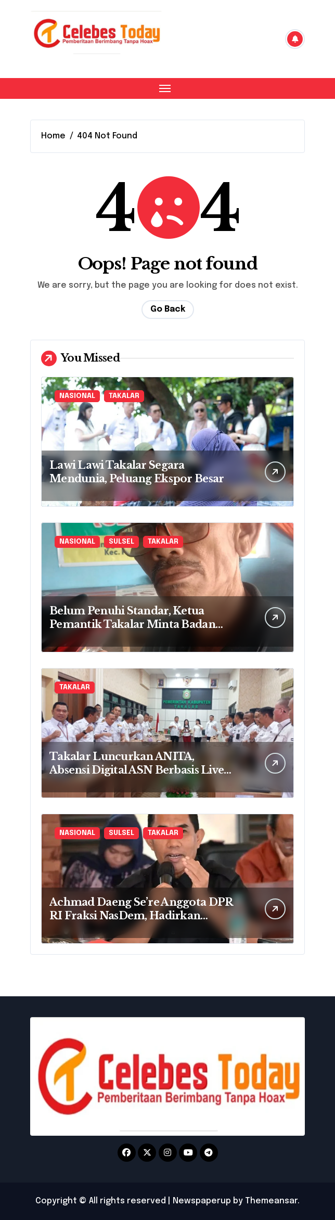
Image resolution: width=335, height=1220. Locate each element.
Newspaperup (202, 1201)
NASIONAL (77, 396)
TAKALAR (124, 396)
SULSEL (121, 541)
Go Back (167, 309)
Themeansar (271, 1201)
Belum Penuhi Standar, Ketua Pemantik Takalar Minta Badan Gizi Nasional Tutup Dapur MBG (135, 624)
